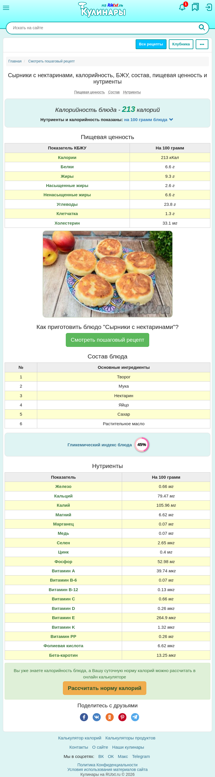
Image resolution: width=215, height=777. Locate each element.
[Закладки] (195, 6)
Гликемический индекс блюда (100, 444)
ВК (101, 756)
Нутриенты (132, 92)
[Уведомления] (182, 7)
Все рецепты (151, 44)
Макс (123, 756)
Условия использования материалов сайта (108, 769)
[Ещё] (202, 44)
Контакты (79, 747)
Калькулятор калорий (80, 737)
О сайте (100, 747)
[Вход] (208, 7)
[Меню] (6, 8)
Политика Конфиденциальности (107, 765)
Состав (114, 92)
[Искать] (202, 28)
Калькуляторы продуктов (130, 737)
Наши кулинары (128, 747)
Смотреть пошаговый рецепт (107, 340)
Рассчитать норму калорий (104, 688)
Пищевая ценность (89, 92)
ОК (111, 756)
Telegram (141, 756)
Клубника (181, 44)
